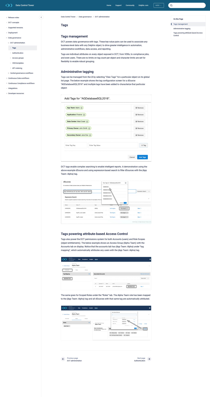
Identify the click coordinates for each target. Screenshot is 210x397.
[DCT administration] (9, 43)
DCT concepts (13, 22)
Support (118, 5)
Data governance (14, 38)
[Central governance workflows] (9, 73)
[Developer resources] (7, 93)
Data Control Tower (25, 5)
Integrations (12, 88)
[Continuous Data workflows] (7, 78)
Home (109, 5)
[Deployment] (7, 33)
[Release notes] (7, 18)
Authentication (17, 53)
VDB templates (18, 63)
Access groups (18, 58)
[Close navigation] (41, 17)
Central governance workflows (21, 73)
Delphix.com (143, 5)
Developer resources (16, 93)
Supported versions (15, 28)
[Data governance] (7, 38)
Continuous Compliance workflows (21, 83)
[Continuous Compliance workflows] (7, 83)
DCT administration (17, 43)
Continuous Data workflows (18, 78)
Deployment (12, 33)
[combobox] (187, 5)
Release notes (13, 18)
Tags (14, 48)
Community (130, 5)
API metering (17, 68)
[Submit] (171, 5)
